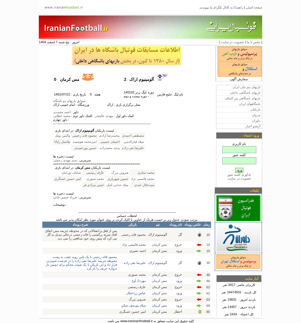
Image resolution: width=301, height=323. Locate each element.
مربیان (256, 115)
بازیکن (132, 224)
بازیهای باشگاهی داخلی (245, 92)
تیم (158, 224)
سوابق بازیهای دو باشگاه (69, 101)
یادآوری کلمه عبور (239, 174)
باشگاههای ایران (249, 104)
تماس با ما (253, 42)
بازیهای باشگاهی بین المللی (242, 98)
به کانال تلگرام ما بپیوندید (216, 7)
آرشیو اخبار (253, 126)
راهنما (239, 7)
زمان (206, 224)
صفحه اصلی (254, 7)
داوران (256, 120)
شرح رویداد (80, 224)
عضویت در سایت (232, 42)
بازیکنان (255, 109)
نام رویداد (175, 224)
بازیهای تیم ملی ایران (246, 87)
